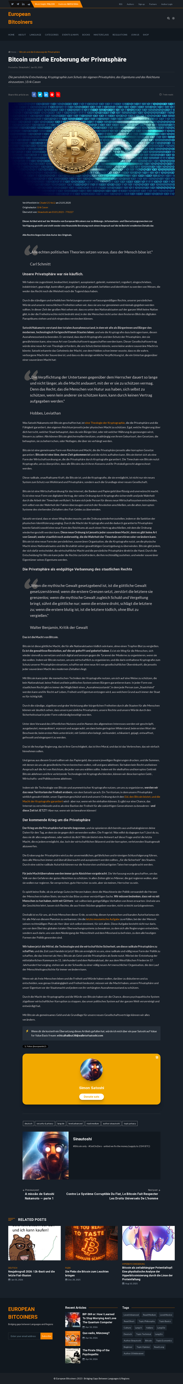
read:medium (93, 1123)
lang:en (159, 1334)
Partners (153, 4)
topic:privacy (130, 1123)
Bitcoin (148, 1340)
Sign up (141, 4)
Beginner (128, 1347)
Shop (146, 34)
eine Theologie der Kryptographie (105, 422)
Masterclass (101, 34)
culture (127, 1327)
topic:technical (143, 1334)
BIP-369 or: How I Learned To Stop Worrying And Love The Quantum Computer (99, 1318)
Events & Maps (70, 34)
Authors (130, 4)
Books (86, 34)
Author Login (166, 4)
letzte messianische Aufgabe (103, 919)
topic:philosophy (147, 1321)
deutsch (28, 1123)
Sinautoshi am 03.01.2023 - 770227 (56, 212)
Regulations (119, 34)
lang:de (60, 1123)
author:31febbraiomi (133, 1353)
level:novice (166, 1314)
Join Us (135, 34)
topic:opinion (143, 1347)
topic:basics (165, 1321)
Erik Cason (42, 207)
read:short (129, 1321)
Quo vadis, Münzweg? (96, 1333)
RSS (120, 4)
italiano (149, 1327)
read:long (159, 1347)
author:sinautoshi (111, 1123)
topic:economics (164, 1340)
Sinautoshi (24, 67)
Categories (51, 34)
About (22, 34)
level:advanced (75, 1123)
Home (11, 34)
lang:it (138, 1327)
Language (35, 34)
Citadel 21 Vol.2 (47, 202)
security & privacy (45, 1123)
